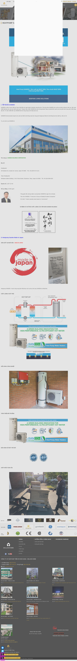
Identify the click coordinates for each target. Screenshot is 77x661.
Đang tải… (38, 29)
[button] (61, 1)
